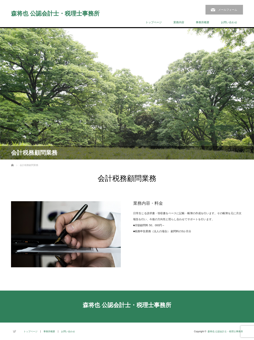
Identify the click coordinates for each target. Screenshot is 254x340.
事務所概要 (202, 22)
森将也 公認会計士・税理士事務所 (55, 13)
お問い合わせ (229, 22)
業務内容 (178, 22)
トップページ (154, 22)
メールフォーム (227, 9)
